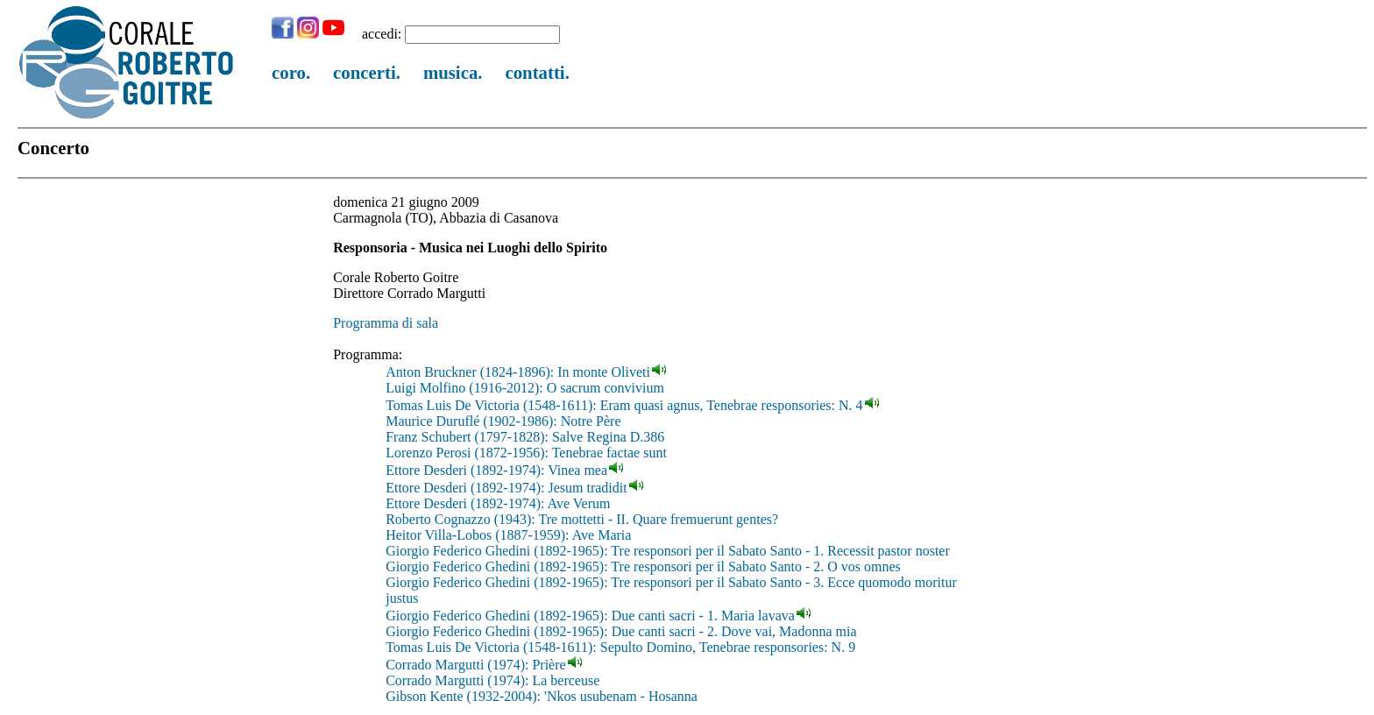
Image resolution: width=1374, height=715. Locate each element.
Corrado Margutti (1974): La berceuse (492, 680)
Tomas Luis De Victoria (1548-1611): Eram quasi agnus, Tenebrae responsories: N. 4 (624, 405)
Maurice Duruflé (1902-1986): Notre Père (503, 421)
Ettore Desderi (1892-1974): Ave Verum (498, 503)
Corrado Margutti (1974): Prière (475, 664)
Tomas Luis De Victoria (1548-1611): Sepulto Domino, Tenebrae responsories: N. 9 (620, 647)
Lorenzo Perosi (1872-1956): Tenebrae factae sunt (526, 452)
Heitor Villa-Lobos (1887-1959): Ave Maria (508, 534)
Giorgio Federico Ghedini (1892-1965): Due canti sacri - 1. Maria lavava (590, 615)
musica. (453, 72)
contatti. (537, 72)
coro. (291, 72)
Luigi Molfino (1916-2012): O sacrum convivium (525, 387)
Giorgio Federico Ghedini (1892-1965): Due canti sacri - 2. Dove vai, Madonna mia (621, 631)
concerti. (366, 72)
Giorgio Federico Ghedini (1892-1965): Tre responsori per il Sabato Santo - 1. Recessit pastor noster (668, 550)
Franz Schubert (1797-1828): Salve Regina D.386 (525, 436)
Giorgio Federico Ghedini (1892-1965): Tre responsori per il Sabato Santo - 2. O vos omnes (643, 566)
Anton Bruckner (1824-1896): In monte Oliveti (518, 372)
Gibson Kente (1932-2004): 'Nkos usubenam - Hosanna (542, 696)
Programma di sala (385, 322)
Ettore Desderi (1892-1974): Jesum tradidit (506, 487)
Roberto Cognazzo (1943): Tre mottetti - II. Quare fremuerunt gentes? (582, 519)
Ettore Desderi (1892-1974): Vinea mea (496, 470)
